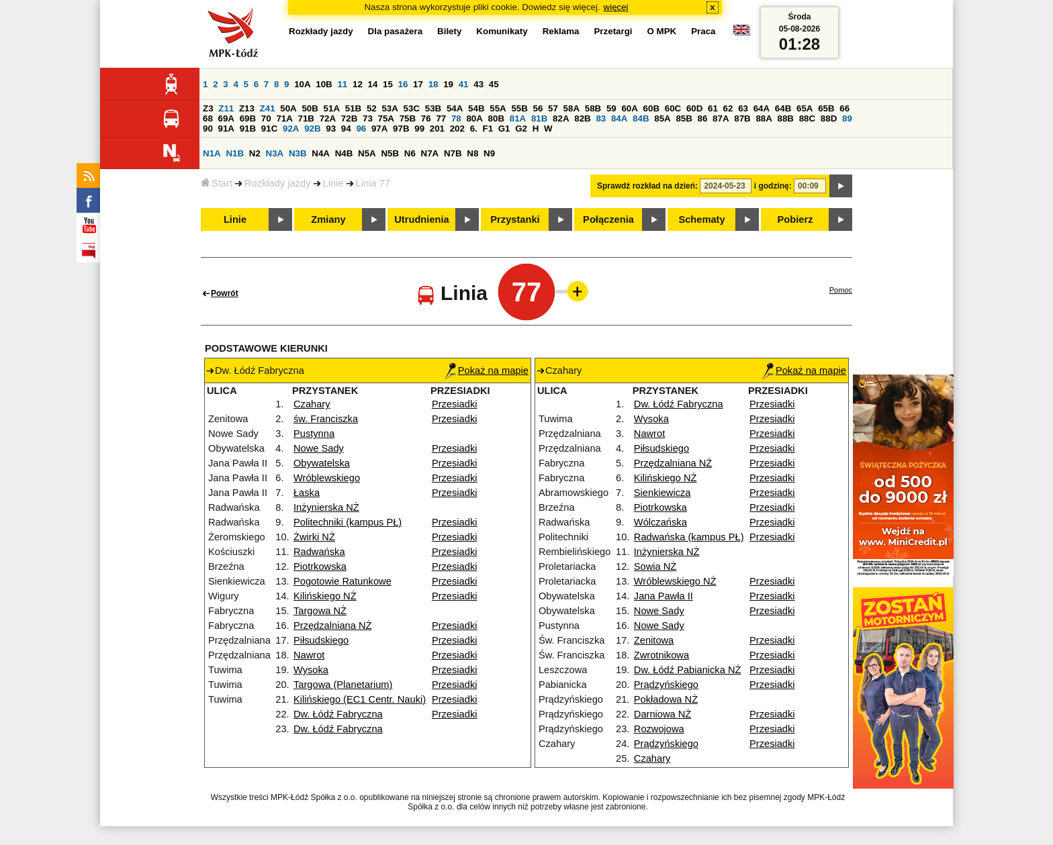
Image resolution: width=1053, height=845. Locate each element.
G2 (521, 128)
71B (306, 118)
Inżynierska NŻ (326, 507)
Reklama (561, 31)
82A (561, 118)
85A (662, 118)
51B (353, 108)
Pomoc (840, 290)
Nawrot (308, 655)
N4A (321, 153)
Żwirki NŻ (314, 537)
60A (629, 108)
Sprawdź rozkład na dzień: (647, 186)
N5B (390, 153)
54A (455, 108)
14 (373, 84)
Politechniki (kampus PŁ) (347, 522)
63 (743, 108)
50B (310, 108)
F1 (487, 128)
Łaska (306, 492)
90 (208, 128)
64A (761, 108)
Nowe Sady (318, 448)
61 (713, 108)
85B (684, 118)
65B (826, 108)
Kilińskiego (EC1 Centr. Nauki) (359, 699)
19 (448, 84)
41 (464, 84)
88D (829, 118)
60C (673, 108)
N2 (255, 153)
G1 (504, 128)
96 (361, 128)
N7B (453, 153)
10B (324, 84)
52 (372, 108)
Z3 (208, 108)
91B (248, 128)
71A (284, 118)
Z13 (247, 108)
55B (519, 108)
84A (619, 118)
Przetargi (613, 31)
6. (473, 128)
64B (783, 108)
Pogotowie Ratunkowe (342, 581)
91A (226, 128)
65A (804, 108)
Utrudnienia (421, 219)
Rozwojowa (659, 729)
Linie (333, 183)
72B (349, 118)
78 (456, 118)
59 (611, 108)
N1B (235, 153)
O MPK (662, 31)
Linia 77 (373, 183)
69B (248, 118)
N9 (489, 153)
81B (539, 118)
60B (651, 108)
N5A (367, 153)
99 (419, 128)
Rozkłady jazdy (277, 183)
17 (418, 84)
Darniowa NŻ (663, 714)
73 (368, 118)
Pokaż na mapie (487, 370)
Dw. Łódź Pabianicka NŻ (687, 669)
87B (742, 118)
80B (496, 118)
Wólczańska (660, 522)
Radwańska (319, 551)
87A (721, 118)
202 (457, 128)
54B (476, 108)
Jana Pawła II (663, 596)
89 (847, 118)
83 (601, 118)
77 (441, 118)
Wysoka (310, 669)
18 (433, 84)
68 (208, 118)
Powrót (224, 293)
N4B (344, 153)
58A (571, 108)
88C (807, 118)
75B (408, 118)
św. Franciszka (325, 418)
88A (764, 118)
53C (412, 108)
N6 (410, 153)
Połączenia (608, 219)
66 (844, 108)
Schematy (701, 219)
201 (437, 128)
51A (332, 108)
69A (226, 118)
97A (379, 128)
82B (582, 118)
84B (641, 118)
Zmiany (328, 219)
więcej (616, 7)
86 (703, 118)
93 (331, 128)
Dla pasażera (395, 31)
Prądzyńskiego (666, 684)
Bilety (449, 31)
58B (593, 108)
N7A (430, 153)
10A (302, 84)
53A (389, 108)
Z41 (267, 108)
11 (342, 84)
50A (288, 108)
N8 (472, 153)
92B (312, 128)
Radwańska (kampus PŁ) (689, 537)
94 (346, 128)
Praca (703, 31)
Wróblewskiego (326, 478)
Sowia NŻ (655, 566)
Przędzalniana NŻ (332, 625)
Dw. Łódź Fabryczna (338, 714)
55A (498, 108)
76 (426, 118)
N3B (298, 153)
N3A (275, 153)
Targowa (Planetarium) (342, 684)
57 (553, 108)
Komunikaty (501, 31)
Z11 (226, 108)
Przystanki (514, 219)
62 (728, 108)
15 (388, 84)
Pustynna (313, 433)
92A (291, 128)
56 (538, 108)
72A (328, 118)
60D (694, 108)
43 (478, 84)
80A (474, 118)
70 (266, 118)
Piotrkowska (320, 566)
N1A (212, 153)
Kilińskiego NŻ (325, 596)
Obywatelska (321, 463)
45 (494, 84)
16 (403, 84)
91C (269, 128)
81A (518, 118)
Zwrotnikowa (661, 655)
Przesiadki (454, 404)
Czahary (311, 404)
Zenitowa (654, 640)
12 (358, 84)
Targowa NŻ (320, 610)
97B (401, 128)
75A (386, 118)
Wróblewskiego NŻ (675, 581)
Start (216, 183)
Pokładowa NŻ (666, 699)
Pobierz (795, 219)
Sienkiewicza (662, 492)
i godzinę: (773, 186)
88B (786, 118)
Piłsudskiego (321, 640)
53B (433, 108)
